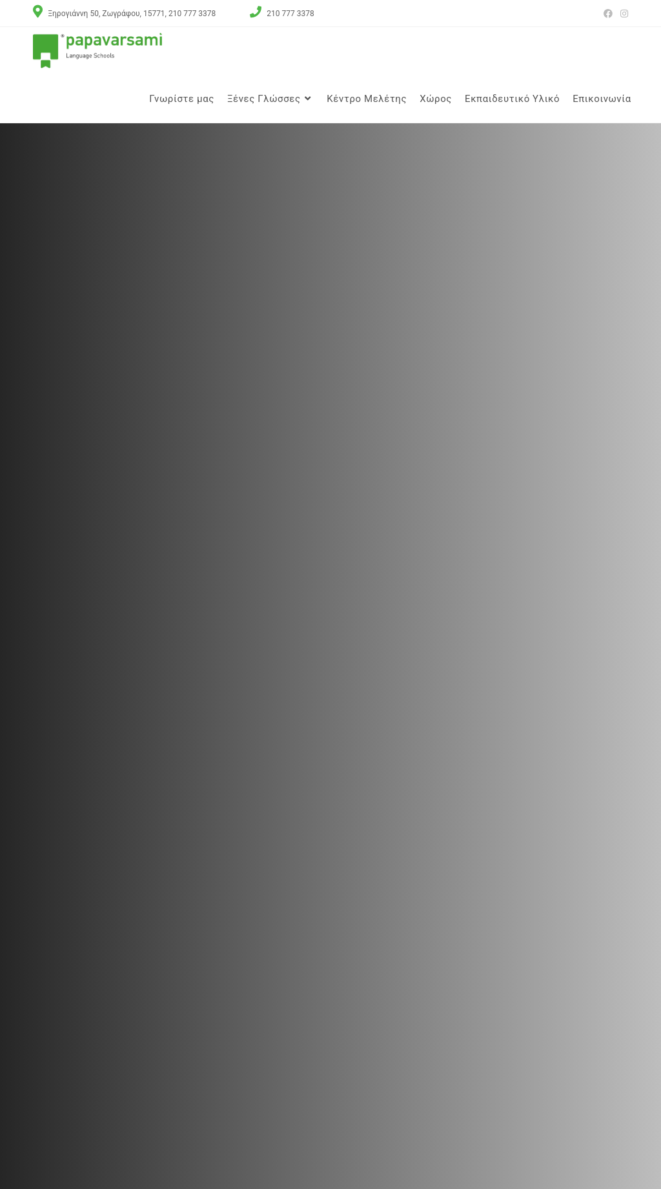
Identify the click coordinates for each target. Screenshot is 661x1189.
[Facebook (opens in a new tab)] (608, 13)
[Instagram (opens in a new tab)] (622, 13)
